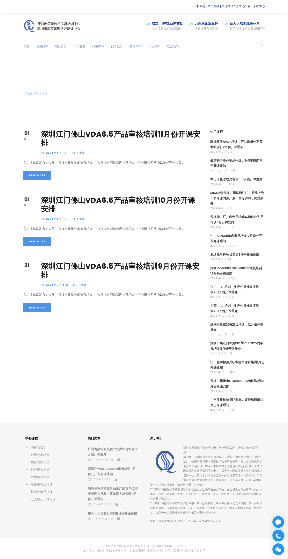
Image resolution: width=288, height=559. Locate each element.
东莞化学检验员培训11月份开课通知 (112, 513)
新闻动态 (135, 46)
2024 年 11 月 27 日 (222, 334)
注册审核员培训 (42, 484)
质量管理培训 (40, 462)
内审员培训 (38, 447)
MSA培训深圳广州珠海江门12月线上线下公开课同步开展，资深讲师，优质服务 (237, 198)
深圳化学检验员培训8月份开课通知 (234, 254)
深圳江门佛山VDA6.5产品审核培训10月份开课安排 (118, 204)
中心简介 (154, 46)
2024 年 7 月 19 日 (222, 208)
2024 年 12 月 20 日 (223, 278)
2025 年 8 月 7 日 (221, 259)
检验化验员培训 (42, 492)
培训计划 (61, 46)
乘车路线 (213, 6)
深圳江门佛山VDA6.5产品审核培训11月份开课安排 (120, 138)
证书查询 (199, 6)
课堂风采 (117, 46)
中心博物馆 (229, 6)
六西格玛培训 (40, 477)
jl (123, 459)
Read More (37, 175)
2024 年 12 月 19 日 (222, 246)
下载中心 (259, 6)
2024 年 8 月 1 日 (56, 152)
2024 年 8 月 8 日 (221, 227)
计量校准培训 (40, 455)
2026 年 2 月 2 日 (221, 152)
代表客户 (98, 46)
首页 (26, 46)
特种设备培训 (40, 469)
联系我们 (173, 46)
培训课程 (42, 46)
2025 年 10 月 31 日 (222, 297)
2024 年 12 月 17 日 (222, 410)
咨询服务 (79, 46)
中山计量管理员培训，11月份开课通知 (236, 179)
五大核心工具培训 (43, 499)
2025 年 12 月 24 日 (223, 372)
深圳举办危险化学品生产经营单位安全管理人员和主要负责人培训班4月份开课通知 (113, 493)
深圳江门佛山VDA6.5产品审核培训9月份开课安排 (120, 270)
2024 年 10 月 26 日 (223, 170)
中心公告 (245, 6)
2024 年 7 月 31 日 (57, 284)
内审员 (81, 152)
